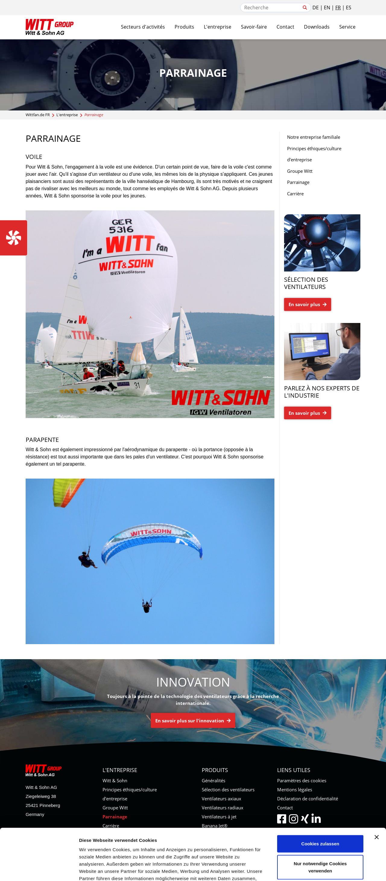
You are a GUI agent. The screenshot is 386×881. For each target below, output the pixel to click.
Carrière (295, 194)
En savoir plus (308, 304)
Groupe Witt (299, 171)
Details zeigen (320, 869)
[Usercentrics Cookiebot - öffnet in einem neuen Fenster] (39, 869)
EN (327, 7)
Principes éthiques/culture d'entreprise (314, 154)
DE (315, 7)
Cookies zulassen (320, 795)
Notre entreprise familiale (313, 137)
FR (338, 7)
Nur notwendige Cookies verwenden (320, 819)
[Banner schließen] (377, 789)
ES (348, 7)
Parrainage (298, 182)
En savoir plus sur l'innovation (193, 721)
